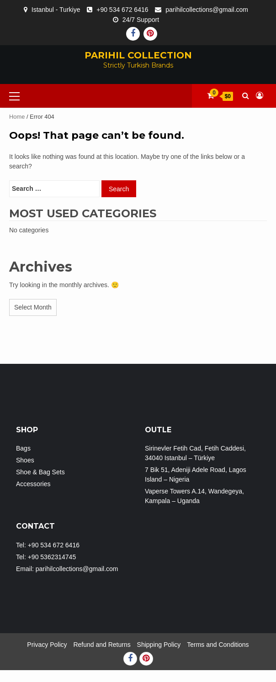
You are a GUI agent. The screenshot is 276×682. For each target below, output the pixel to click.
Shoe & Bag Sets (40, 472)
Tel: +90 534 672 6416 (48, 545)
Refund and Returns (101, 644)
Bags (23, 448)
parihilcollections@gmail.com (206, 9)
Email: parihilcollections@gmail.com (67, 568)
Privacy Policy (47, 644)
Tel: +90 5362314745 (46, 557)
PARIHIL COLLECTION (138, 55)
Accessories (33, 484)
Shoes (25, 460)
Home (17, 116)
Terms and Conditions (218, 644)
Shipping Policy (159, 644)
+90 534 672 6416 (122, 9)
